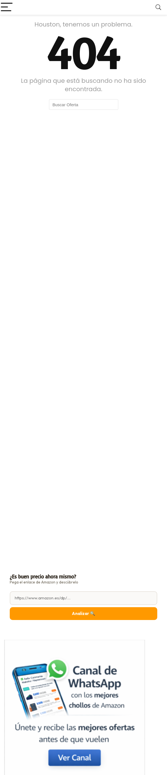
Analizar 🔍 (83, 613)
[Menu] (6, 7)
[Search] (158, 7)
